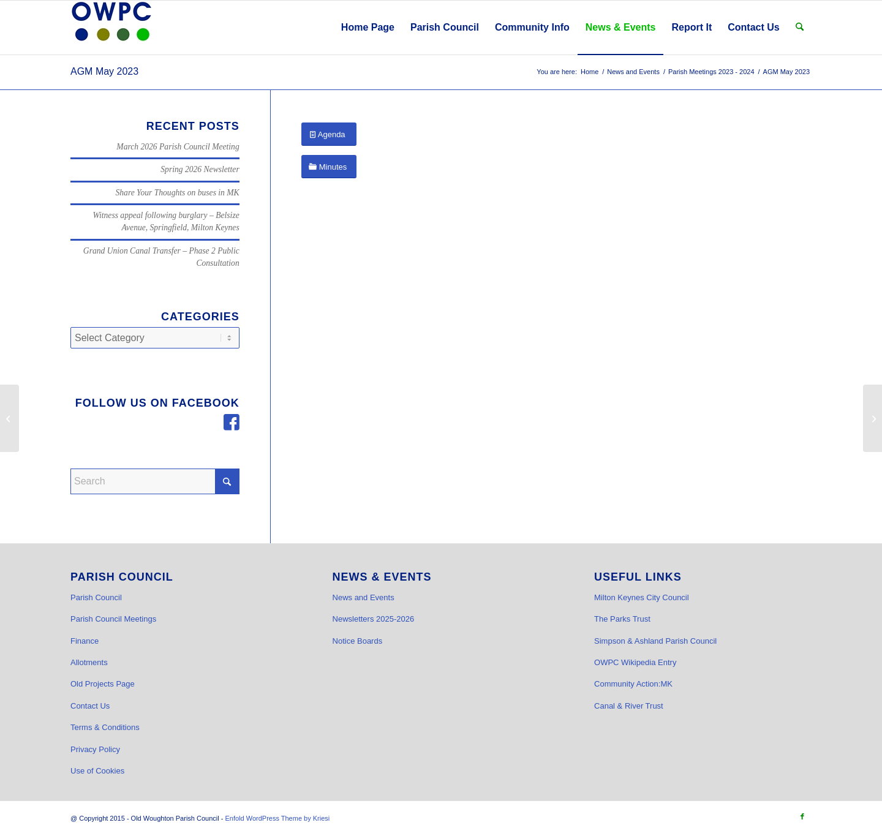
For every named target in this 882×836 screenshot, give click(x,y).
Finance (84, 641)
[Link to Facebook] (802, 816)
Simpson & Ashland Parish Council (655, 641)
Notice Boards (358, 641)
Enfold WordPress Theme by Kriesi (277, 818)
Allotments (89, 662)
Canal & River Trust (628, 705)
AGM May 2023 (104, 71)
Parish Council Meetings (113, 618)
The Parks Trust (622, 618)
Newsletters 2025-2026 (374, 618)
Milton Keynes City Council (641, 597)
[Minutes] (329, 167)
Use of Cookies (97, 770)
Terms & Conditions (105, 727)
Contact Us (90, 705)
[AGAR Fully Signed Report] (9, 418)
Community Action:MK (633, 683)
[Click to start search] (227, 481)
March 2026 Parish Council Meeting (177, 146)
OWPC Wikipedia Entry (635, 662)
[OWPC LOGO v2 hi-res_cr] (111, 28)
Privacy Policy (95, 749)
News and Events (363, 597)
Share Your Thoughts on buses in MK (177, 192)
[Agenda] (328, 134)
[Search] (800, 28)
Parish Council (96, 597)
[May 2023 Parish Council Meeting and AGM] (872, 418)
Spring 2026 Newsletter (199, 169)
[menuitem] (367, 28)
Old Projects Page (102, 683)
